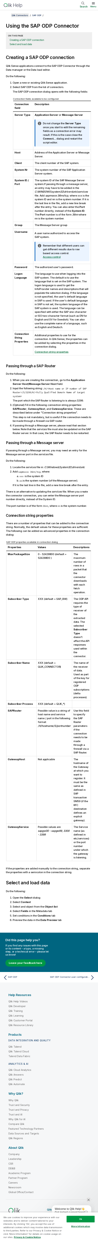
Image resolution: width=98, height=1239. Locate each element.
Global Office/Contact (20, 1192)
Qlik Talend (14, 1046)
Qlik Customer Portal (20, 1020)
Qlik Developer (17, 1006)
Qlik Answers (16, 1074)
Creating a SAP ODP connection (27, 39)
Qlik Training (15, 1010)
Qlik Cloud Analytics (19, 1069)
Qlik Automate (16, 1084)
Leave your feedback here (25, 963)
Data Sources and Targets (23, 1133)
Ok (80, 1219)
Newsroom (14, 1187)
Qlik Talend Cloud (18, 1051)
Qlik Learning (15, 1015)
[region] (49, 1225)
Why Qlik (13, 1100)
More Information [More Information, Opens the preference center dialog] (80, 1226)
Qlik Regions (15, 1138)
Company (14, 1154)
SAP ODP (36, 15)
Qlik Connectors (20, 15)
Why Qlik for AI (16, 1119)
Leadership (15, 1158)
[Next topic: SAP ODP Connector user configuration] (73, 977)
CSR (10, 1163)
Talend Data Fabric (19, 1056)
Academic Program (19, 1173)
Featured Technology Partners (26, 1128)
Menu (93, 6)
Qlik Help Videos (18, 1001)
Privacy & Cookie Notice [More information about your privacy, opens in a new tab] (27, 1237)
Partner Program (18, 1177)
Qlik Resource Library (20, 1025)
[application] (69, 1211)
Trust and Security (19, 1105)
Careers (13, 1182)
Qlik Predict (15, 1079)
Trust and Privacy (18, 1109)
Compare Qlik (16, 1124)
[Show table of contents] (6, 15)
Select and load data (21, 44)
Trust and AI (15, 1114)
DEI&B (11, 1168)
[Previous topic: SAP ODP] (25, 977)
